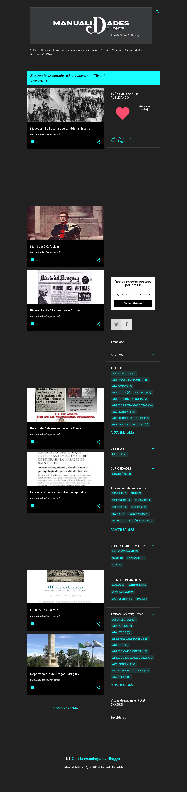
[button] (98, 142)
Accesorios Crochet (127, 418)
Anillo (136, 493)
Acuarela (119, 676)
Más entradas (65, 708)
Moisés (117, 557)
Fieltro (118, 514)
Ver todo (38, 81)
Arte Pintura (121, 500)
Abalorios (120, 386)
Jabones (118, 520)
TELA (116, 564)
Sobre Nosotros (121, 138)
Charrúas (119, 473)
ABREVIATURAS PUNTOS (128, 380)
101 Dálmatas (121, 373)
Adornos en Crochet (128, 424)
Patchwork (135, 557)
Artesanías (142, 500)
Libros (117, 454)
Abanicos (119, 392)
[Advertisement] (64, 177)
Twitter (116, 324)
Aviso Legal (118, 141)
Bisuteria (119, 507)
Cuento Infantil (137, 585)
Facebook (126, 324)
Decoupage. (139, 507)
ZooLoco (142, 599)
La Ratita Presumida (122, 592)
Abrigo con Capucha (127, 399)
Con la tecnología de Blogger (93, 758)
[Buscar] (157, 11)
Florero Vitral (138, 514)
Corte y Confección (125, 551)
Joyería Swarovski (140, 520)
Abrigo (140, 392)
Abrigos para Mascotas (130, 405)
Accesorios (120, 411)
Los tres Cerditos (122, 599)
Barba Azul (118, 585)
